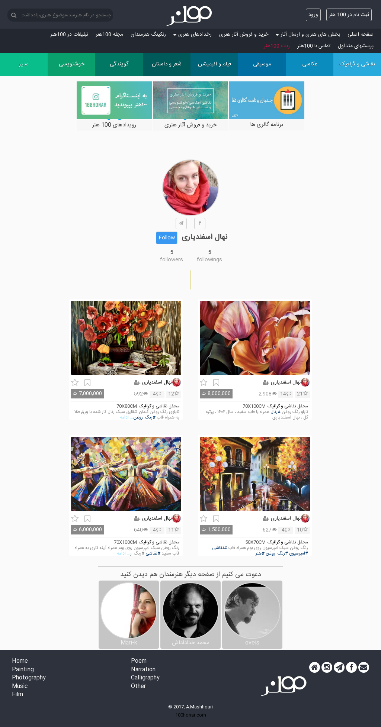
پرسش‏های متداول (356, 46)
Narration (143, 670)
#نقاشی (219, 548)
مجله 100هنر (109, 34)
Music (20, 686)
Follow (167, 237)
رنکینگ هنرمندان (148, 34)
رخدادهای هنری (192, 34)
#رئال (275, 412)
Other (138, 686)
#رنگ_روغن (144, 417)
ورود (313, 14)
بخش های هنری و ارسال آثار (308, 34)
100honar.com (190, 715)
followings (209, 260)
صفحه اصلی (361, 34)
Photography (29, 678)
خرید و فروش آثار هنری (243, 34)
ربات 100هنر (277, 46)
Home (20, 661)
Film (17, 695)
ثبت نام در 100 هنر (349, 14)
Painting (23, 670)
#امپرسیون (298, 553)
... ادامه (126, 417)
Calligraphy (145, 678)
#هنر (260, 553)
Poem (139, 661)
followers (171, 260)
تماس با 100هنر (313, 46)
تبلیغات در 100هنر (69, 34)
